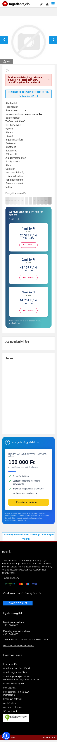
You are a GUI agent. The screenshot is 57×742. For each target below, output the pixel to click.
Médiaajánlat (9, 688)
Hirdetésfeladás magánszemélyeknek (21, 679)
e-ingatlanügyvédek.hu (26, 442)
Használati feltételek (12, 699)
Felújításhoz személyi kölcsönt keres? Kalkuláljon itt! (28, 93)
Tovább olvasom (10, 578)
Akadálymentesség (12, 707)
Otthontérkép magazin (13, 683)
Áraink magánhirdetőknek (15, 672)
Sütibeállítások (10, 711)
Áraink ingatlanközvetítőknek (16, 668)
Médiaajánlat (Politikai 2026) (16, 692)
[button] (6, 736)
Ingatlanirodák (10, 664)
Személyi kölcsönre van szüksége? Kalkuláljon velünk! (28, 536)
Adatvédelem (9, 703)
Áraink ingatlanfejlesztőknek (16, 676)
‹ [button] (4, 40)
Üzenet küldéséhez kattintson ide (18, 645)
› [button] (53, 40)
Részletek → (28, 245)
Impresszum (9, 695)
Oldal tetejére (48, 737)
